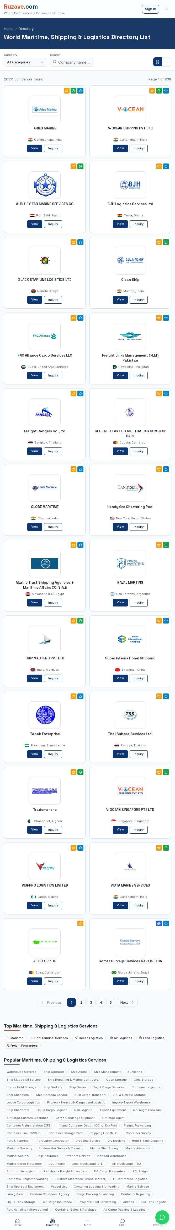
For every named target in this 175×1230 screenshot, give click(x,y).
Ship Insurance (47, 1156)
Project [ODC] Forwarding (97, 1202)
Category (10, 55)
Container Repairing (135, 1194)
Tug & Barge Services (109, 1087)
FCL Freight (141, 1171)
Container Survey (138, 1133)
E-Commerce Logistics (130, 1179)
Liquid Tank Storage (21, 1202)
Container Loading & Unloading (96, 1186)
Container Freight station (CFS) (29, 1125)
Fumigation (15, 1194)
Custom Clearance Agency (50, 1194)
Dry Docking (116, 1140)
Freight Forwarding (137, 1125)
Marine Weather (18, 1156)
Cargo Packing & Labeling (95, 1194)
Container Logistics (145, 1087)
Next (127, 1002)
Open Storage (116, 1079)
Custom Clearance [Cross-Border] (80, 1179)
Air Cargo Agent (113, 1118)
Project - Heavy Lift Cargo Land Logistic (76, 1102)
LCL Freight (57, 1164)
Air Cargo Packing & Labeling (124, 1209)
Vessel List (59, 1186)
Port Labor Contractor (52, 1140)
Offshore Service (77, 1156)
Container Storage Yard (66, 1133)
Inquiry (53, 148)
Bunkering (135, 1072)
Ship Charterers (18, 1110)
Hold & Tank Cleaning (147, 1140)
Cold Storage (143, 1079)
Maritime (15, 1038)
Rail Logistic (83, 1110)
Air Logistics (121, 1038)
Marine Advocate (137, 1148)
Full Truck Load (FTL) (126, 1164)
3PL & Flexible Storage (129, 1095)
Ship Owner (77, 1087)
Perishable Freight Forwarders (65, 1171)
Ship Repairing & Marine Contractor (73, 1079)
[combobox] (25, 62)
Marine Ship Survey (104, 1148)
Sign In (150, 9)
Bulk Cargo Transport (90, 1095)
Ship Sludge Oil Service (24, 1079)
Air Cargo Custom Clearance (28, 1118)
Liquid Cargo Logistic (51, 1110)
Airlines (128, 1202)
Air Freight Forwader (147, 1110)
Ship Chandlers (18, 1095)
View (34, 148)
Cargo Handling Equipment (75, 1118)
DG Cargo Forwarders (110, 1171)
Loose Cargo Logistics (23, 1102)
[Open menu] (166, 9)
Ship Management (107, 1072)
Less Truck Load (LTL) (88, 1164)
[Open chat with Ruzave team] (162, 1217)
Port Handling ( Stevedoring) (27, 1209)
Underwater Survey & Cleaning (61, 1148)
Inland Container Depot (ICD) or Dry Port (88, 1125)
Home (8, 28)
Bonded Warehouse (111, 1156)
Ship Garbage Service (52, 1095)
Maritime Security (19, 1148)
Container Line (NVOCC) (24, 1133)
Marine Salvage (137, 1186)
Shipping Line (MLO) (104, 1133)
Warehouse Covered (21, 1072)
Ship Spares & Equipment (25, 1186)
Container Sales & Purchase (76, 1209)
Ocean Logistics (89, 1038)
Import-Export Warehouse (131, 1102)
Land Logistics (152, 1038)
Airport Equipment (112, 1110)
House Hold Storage (21, 1087)
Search (55, 55)
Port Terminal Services (49, 1038)
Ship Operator (54, 1072)
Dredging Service (88, 1140)
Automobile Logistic (21, 1171)
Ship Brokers (53, 1087)
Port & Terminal (18, 1140)
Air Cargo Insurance (57, 1202)
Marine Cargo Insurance (24, 1164)
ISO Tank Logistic (154, 1202)
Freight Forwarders (22, 1045)
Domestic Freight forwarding (27, 1179)
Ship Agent (79, 1072)
